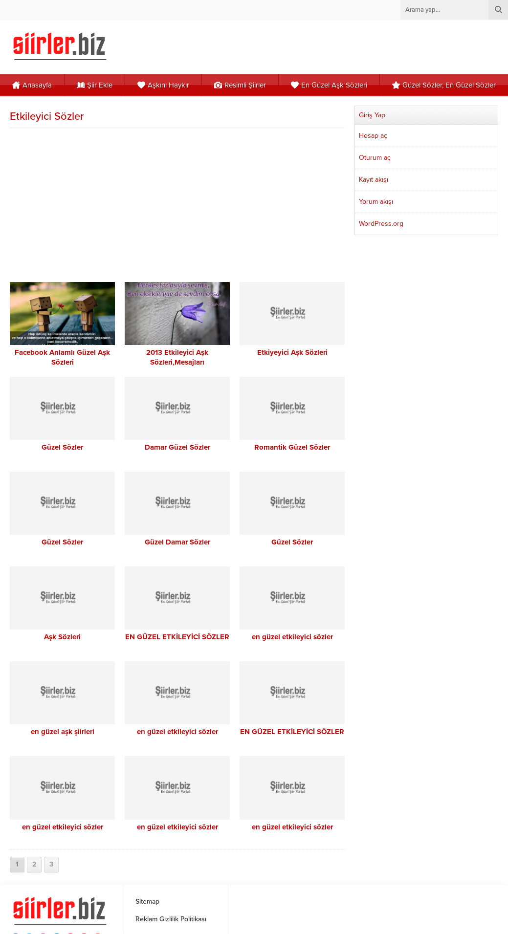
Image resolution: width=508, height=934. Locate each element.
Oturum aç (375, 157)
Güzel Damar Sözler (177, 542)
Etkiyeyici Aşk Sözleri (292, 352)
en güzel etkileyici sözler (292, 636)
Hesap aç (373, 135)
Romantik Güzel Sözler (292, 447)
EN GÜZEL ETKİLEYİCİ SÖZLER (177, 636)
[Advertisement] (178, 203)
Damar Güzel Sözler (177, 447)
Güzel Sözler (62, 447)
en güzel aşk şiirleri (62, 731)
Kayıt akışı (373, 179)
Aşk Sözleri (62, 636)
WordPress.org (381, 223)
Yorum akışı (376, 201)
